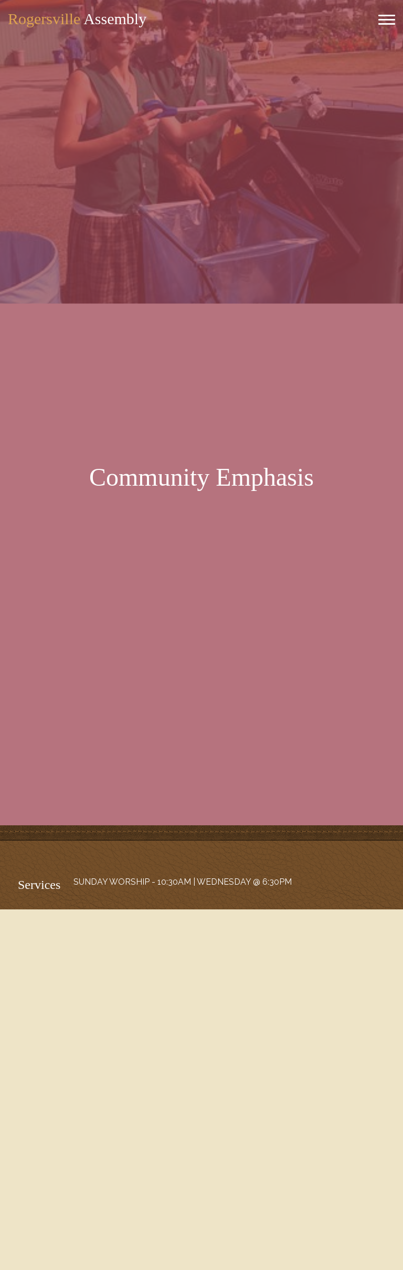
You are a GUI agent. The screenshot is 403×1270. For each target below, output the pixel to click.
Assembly (77, 18)
